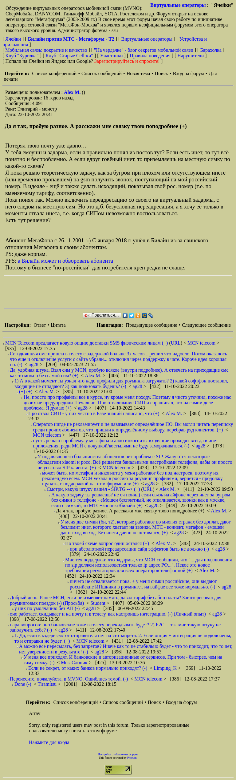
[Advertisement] (115, 292)
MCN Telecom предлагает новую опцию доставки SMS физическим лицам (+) (86, 343)
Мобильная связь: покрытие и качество (46, 50)
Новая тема (138, 73)
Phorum (131, 757)
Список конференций (54, 73)
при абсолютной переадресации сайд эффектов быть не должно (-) (139, 549)
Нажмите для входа (49, 742)
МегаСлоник (74, 662)
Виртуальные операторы (178, 5)
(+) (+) (25, 391)
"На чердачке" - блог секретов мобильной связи (143, 50)
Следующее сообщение (206, 325)
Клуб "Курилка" (21, 55)
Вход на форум (188, 73)
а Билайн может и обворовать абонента (65, 260)
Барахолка (211, 50)
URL (176, 343)
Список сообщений (101, 73)
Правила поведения (150, 55)
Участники (111, 55)
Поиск (161, 73)
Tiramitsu (47, 684)
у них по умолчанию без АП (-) (47, 608)
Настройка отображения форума (118, 754)
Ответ (39, 325)
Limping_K (166, 668)
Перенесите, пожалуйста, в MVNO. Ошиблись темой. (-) (69, 678)
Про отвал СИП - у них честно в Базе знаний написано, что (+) (93, 413)
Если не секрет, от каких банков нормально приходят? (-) (87, 668)
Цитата (58, 325)
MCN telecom (202, 343)
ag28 (34, 364)
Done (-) (22, 684)
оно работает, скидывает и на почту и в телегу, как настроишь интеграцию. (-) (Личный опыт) (108, 613)
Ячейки (13, 39)
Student (98, 603)
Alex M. (73, 92)
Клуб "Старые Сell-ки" (69, 55)
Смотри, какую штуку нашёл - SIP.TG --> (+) (93, 489)
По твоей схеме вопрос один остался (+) (107, 543)
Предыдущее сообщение (151, 325)
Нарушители (190, 55)
